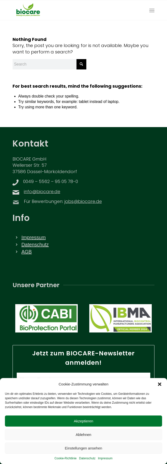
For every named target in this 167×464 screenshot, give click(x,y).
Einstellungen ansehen (83, 453)
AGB (26, 251)
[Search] (49, 64)
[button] (159, 389)
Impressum (33, 237)
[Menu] (151, 10)
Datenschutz (35, 244)
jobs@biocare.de (83, 201)
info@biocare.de (42, 192)
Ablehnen (83, 440)
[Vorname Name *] (83, 379)
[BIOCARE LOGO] (69, 10)
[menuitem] (151, 10)
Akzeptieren (83, 426)
